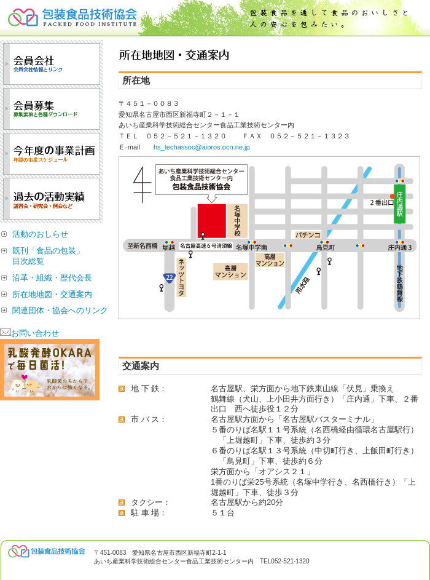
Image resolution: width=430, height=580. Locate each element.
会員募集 (51, 109)
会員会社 (51, 64)
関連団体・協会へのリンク (60, 310)
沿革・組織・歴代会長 (52, 277)
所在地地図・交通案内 (52, 294)
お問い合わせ (29, 333)
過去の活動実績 (51, 199)
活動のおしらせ (40, 234)
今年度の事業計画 (51, 154)
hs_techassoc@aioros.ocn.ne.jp (202, 147)
